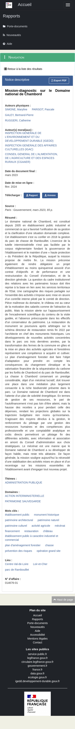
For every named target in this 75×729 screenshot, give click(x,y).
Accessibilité (37, 634)
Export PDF (59, 80)
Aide (37, 630)
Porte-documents (37, 623)
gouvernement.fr (37, 665)
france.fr (37, 669)
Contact (37, 642)
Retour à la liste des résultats (23, 68)
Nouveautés (37, 627)
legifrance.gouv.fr (37, 657)
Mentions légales (37, 638)
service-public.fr (37, 654)
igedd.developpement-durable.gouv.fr (37, 681)
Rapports (37, 619)
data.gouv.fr (38, 673)
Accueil (37, 615)
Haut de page (63, 599)
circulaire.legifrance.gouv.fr (37, 661)
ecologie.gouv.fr (37, 677)
